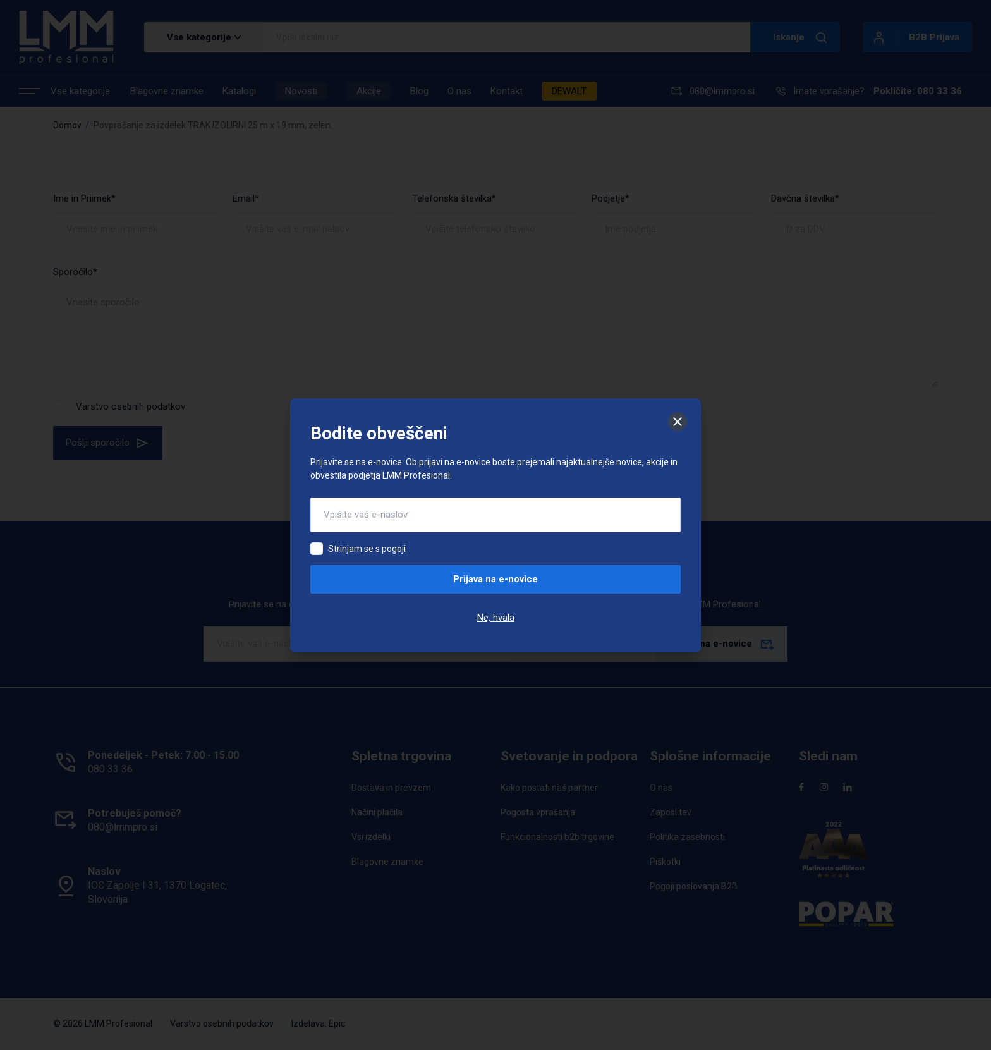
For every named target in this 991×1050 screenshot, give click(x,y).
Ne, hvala (495, 617)
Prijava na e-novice (495, 579)
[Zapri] (677, 421)
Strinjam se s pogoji (367, 549)
